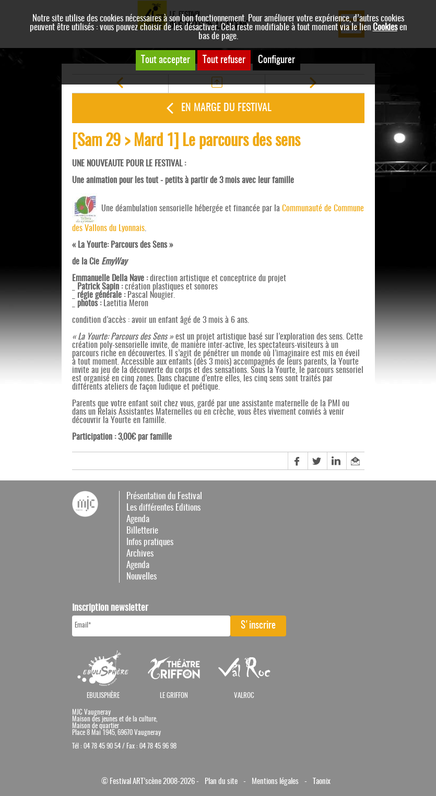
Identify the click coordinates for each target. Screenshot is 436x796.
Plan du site (221, 782)
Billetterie (142, 530)
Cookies (385, 27)
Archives (140, 553)
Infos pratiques (149, 542)
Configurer (276, 60)
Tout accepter (165, 60)
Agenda (137, 519)
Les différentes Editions (163, 507)
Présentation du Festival (164, 496)
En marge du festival (226, 108)
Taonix (322, 782)
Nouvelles (141, 576)
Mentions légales (275, 782)
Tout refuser (224, 60)
